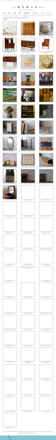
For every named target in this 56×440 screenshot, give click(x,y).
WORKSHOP (35, 13)
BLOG (9, 13)
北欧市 (19, 13)
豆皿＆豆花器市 (26, 13)
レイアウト (42, 13)
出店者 (14, 13)
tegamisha (34, 433)
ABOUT (4, 13)
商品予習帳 (49, 13)
